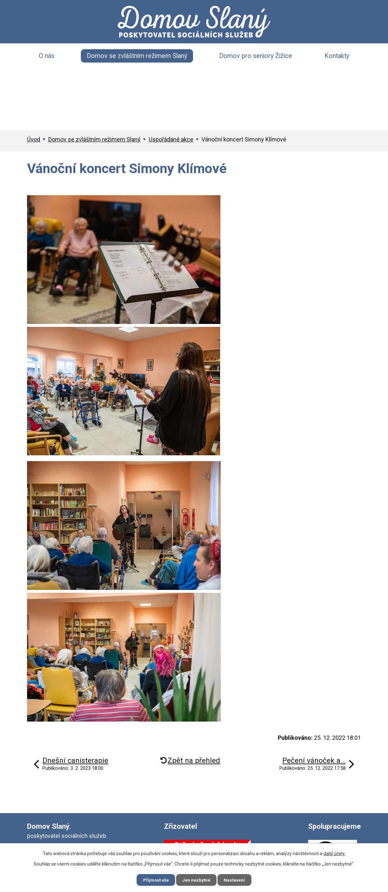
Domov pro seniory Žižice (255, 56)
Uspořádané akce (171, 139)
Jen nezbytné (197, 879)
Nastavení (237, 879)
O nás (46, 56)
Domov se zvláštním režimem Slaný (137, 56)
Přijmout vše (153, 879)
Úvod (33, 139)
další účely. (334, 853)
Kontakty (336, 56)
